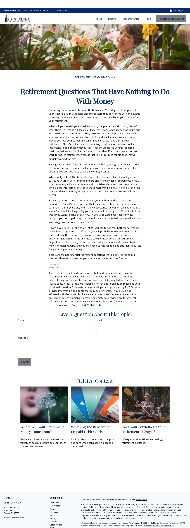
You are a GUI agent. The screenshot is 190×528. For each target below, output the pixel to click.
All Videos (54, 520)
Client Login (176, 2)
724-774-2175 (59, 2)
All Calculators (56, 523)
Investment (55, 498)
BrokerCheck (141, 491)
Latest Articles (56, 517)
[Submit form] (24, 354)
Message (23, 329)
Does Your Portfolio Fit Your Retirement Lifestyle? (143, 421)
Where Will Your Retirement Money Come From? (42, 421)
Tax (51, 507)
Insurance (54, 504)
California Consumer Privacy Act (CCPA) (168, 515)
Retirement (55, 494)
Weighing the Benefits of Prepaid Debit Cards (90, 421)
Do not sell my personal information (158, 518)
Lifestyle (53, 513)
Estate (52, 501)
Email (99, 312)
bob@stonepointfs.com (14, 509)
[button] (99, 11)
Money (53, 510)
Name (21, 312)
